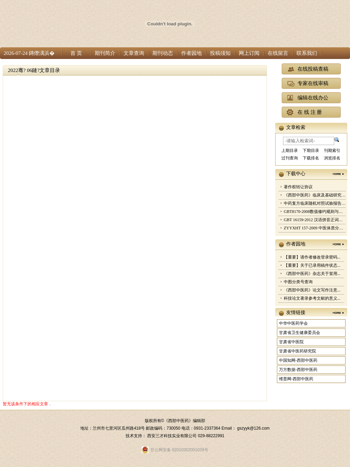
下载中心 (295, 173)
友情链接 (295, 312)
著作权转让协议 (298, 186)
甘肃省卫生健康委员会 (299, 332)
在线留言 (278, 53)
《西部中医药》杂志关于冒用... (312, 273)
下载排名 (311, 158)
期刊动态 (162, 53)
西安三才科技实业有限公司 (172, 435)
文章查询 (134, 53)
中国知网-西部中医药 (298, 360)
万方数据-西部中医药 (298, 369)
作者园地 (191, 53)
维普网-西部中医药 (296, 378)
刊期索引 (332, 150)
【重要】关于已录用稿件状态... (312, 265)
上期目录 (289, 150)
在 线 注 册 (310, 112)
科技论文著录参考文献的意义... (312, 298)
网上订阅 (249, 53)
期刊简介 (105, 53)
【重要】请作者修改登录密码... (312, 257)
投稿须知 (220, 53)
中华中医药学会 (293, 323)
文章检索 (295, 127)
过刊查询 (289, 158)
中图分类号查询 (298, 281)
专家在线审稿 (313, 83)
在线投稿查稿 (313, 69)
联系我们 (306, 53)
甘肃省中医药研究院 (297, 351)
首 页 (76, 53)
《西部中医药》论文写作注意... (312, 290)
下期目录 (311, 150)
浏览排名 (332, 158)
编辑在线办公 (313, 97)
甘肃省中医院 (291, 341)
